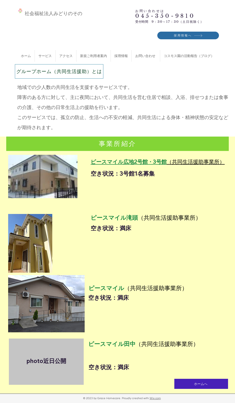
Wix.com (155, 398)
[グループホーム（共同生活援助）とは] (59, 71)
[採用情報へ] (188, 35)
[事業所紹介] (117, 144)
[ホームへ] (201, 384)
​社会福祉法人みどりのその (53, 13)
